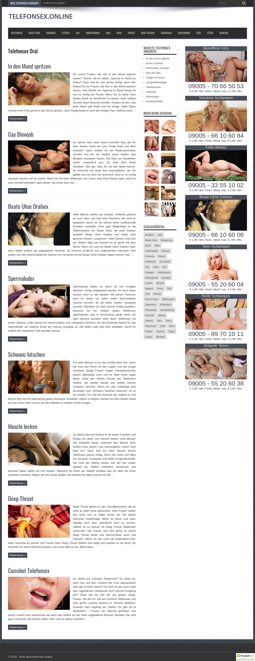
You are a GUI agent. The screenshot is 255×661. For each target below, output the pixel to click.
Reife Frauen (147, 33)
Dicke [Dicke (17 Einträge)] (148, 245)
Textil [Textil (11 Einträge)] (162, 326)
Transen (223, 33)
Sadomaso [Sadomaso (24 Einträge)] (150, 304)
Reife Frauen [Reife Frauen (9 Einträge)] (151, 299)
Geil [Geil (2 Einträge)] (164, 267)
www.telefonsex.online (39, 656)
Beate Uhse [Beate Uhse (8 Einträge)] (151, 240)
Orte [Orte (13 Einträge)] (147, 294)
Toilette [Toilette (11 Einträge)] (148, 331)
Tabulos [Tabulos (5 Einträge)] (149, 320)
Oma (108, 33)
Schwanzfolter (154, 101)
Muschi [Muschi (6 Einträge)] (160, 283)
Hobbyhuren (93, 33)
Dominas (51, 33)
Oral (119, 33)
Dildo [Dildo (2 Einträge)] (157, 245)
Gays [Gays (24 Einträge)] (156, 267)
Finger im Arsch (155, 77)
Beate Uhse (34, 33)
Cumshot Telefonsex (28, 570)
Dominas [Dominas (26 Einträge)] (149, 256)
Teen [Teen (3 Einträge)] (159, 320)
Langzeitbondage (156, 82)
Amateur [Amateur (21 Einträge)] (149, 235)
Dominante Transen (157, 68)
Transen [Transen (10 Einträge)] (160, 331)
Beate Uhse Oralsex (28, 206)
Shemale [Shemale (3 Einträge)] (149, 315)
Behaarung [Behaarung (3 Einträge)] (166, 240)
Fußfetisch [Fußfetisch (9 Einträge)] (150, 261)
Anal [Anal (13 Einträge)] (160, 235)
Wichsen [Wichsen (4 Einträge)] (160, 337)
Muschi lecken (22, 426)
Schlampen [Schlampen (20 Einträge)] (165, 304)
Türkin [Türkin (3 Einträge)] (171, 331)
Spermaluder (21, 278)
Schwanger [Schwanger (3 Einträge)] (151, 310)
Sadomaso (166, 33)
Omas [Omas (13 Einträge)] (160, 288)
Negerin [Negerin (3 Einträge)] (149, 288)
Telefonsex (16, 33)
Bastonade (152, 96)
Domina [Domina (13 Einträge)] (166, 251)
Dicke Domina (154, 63)
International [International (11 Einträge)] (151, 278)
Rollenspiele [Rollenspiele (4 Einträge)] (168, 299)
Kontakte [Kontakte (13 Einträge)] (165, 278)
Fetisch (66, 33)
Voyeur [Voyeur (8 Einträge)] (148, 337)
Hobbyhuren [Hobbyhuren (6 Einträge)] (164, 272)
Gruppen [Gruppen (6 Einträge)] (149, 272)
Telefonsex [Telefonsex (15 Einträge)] (150, 326)
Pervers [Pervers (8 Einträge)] (157, 294)
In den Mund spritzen (29, 66)
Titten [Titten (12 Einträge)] (171, 326)
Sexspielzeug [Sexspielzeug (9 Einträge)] (167, 310)
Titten (210, 33)
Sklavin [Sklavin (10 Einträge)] (161, 315)
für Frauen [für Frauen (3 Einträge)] (165, 261)
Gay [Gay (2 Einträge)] (147, 267)
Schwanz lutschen (26, 354)
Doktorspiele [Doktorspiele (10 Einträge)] (151, 251)
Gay (78, 33)
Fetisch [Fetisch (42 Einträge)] (161, 256)
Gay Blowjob (21, 134)
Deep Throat (20, 498)
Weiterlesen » (17, 118)
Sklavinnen (184, 33)
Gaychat (151, 91)
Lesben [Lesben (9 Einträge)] (149, 283)
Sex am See (153, 72)
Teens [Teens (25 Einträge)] (169, 320)
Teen (198, 33)
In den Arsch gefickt (54, 3)
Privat (131, 33)
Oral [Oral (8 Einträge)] (169, 288)
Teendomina (153, 87)
